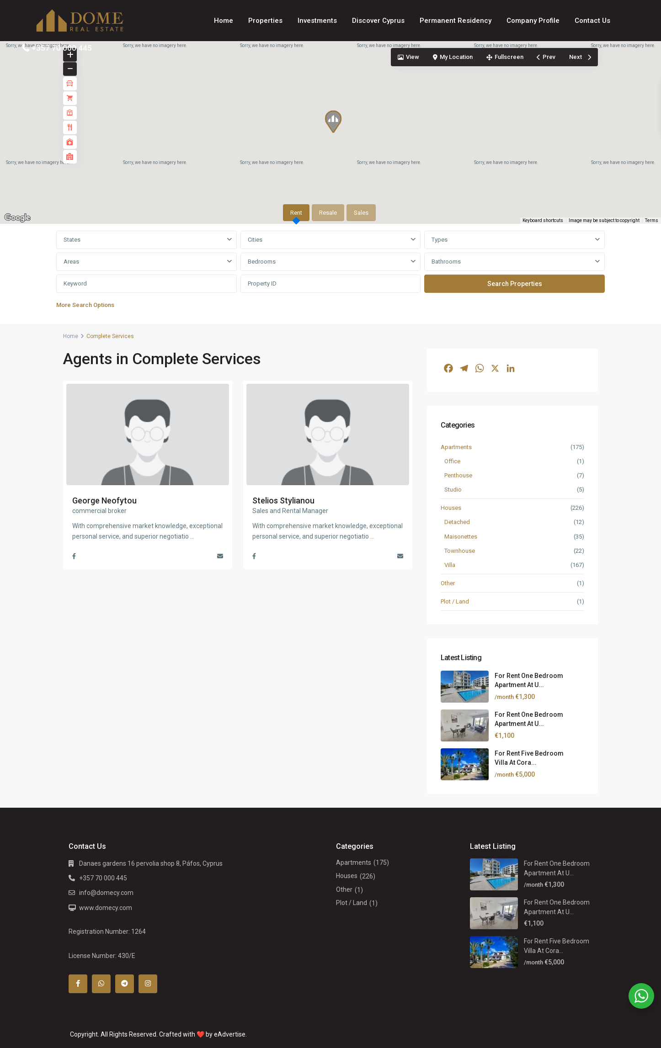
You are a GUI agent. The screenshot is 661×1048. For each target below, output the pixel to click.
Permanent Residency (455, 20)
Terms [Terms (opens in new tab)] (651, 220)
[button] (336, 123)
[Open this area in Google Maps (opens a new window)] (17, 218)
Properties (265, 20)
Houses (451, 507)
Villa (449, 564)
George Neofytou (104, 500)
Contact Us (592, 20)
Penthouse (458, 475)
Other (448, 583)
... (192, 536)
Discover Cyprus (378, 20)
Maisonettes (460, 536)
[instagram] (148, 983)
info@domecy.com (106, 892)
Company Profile (533, 20)
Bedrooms (262, 261)
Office (452, 461)
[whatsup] (101, 983)
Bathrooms (446, 261)
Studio (453, 489)
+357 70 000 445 (62, 48)
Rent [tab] (296, 212)
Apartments (456, 447)
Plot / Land (455, 601)
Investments (317, 20)
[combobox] (146, 240)
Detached (457, 522)
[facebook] (78, 983)
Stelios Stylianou (283, 500)
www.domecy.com (105, 907)
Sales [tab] (361, 212)
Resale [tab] (328, 212)
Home (223, 20)
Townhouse (459, 550)
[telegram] (124, 983)
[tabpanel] (330, 272)
